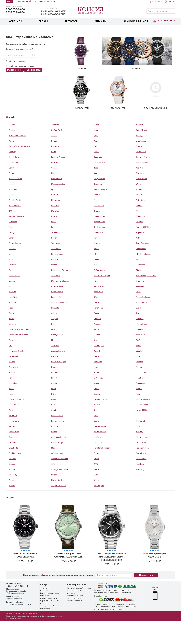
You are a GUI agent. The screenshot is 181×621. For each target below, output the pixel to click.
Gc (10, 270)
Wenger (97, 141)
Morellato (55, 211)
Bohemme (140, 216)
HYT (95, 238)
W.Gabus (139, 221)
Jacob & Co (98, 291)
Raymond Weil (15, 205)
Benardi (97, 351)
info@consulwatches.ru (15, 593)
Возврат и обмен (74, 598)
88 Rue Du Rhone (58, 130)
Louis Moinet (99, 205)
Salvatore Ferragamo (103, 448)
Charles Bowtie (100, 426)
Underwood (14, 431)
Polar (138, 394)
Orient (54, 329)
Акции (42, 606)
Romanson (13, 378)
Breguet (54, 367)
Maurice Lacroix (15, 178)
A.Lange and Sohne (59, 469)
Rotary (54, 227)
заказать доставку (110, 604)
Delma (96, 480)
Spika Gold (140, 200)
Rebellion (98, 184)
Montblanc (13, 189)
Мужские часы (14, 69)
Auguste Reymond (59, 302)
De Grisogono (99, 227)
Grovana (12, 340)
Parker (54, 238)
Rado (11, 308)
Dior (95, 264)
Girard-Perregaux (101, 189)
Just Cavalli (140, 421)
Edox (11, 259)
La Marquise (99, 345)
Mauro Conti (14, 421)
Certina (12, 130)
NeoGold (55, 308)
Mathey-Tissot (57, 415)
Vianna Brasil (141, 302)
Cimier (11, 254)
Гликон (96, 469)
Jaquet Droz (99, 232)
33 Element (56, 248)
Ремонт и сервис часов (49, 593)
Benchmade (141, 248)
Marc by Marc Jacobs (60, 281)
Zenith (11, 227)
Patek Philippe (57, 442)
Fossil (53, 404)
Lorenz (96, 367)
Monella (139, 124)
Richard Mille (99, 162)
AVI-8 (138, 238)
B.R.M (96, 297)
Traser (96, 453)
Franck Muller (99, 216)
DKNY (53, 394)
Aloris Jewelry (142, 162)
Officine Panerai (58, 453)
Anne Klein (140, 334)
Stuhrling (140, 351)
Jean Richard (14, 404)
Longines (12, 238)
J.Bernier (12, 442)
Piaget (11, 194)
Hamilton (140, 318)
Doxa (96, 340)
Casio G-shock (57, 286)
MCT (96, 254)
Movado (12, 291)
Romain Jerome (57, 421)
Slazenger (140, 173)
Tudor (96, 146)
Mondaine (98, 361)
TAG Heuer (13, 211)
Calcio (96, 356)
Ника (96, 130)
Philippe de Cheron (59, 270)
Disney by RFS (57, 334)
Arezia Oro (56, 124)
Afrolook (12, 458)
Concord (54, 259)
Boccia (138, 345)
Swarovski (55, 275)
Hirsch (96, 458)
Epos (53, 189)
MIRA (53, 221)
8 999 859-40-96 (15, 12)
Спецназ (97, 318)
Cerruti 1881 (141, 453)
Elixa (53, 448)
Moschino (55, 205)
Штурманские (57, 254)
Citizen (54, 431)
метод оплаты (126, 593)
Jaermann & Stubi (16, 351)
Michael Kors (56, 178)
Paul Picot (140, 464)
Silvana (139, 146)
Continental (141, 383)
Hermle (54, 173)
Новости (56, 606)
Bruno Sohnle (57, 291)
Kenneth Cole (57, 297)
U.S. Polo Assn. (142, 404)
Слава (96, 313)
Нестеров (55, 200)
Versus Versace (100, 431)
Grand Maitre (14, 437)
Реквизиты (44, 595)
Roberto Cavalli (142, 448)
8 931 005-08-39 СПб (53, 14)
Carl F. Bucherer (15, 157)
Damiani (54, 324)
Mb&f (96, 281)
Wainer (139, 184)
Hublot (54, 378)
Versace (97, 404)
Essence (139, 361)
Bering (54, 141)
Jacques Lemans (58, 351)
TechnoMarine (57, 232)
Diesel (54, 399)
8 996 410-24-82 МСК (53, 11)
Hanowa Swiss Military (18, 334)
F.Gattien (139, 378)
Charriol (12, 248)
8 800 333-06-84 (15, 9)
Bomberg (140, 469)
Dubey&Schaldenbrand (19, 329)
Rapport (12, 426)
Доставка (71, 593)
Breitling (12, 151)
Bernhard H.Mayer (143, 227)
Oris (10, 345)
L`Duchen (55, 426)
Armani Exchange (143, 297)
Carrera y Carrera (101, 399)
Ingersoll (140, 281)
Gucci (96, 474)
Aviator (12, 361)
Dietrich (54, 356)
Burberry (55, 146)
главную (22, 61)
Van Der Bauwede (16, 216)
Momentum (141, 329)
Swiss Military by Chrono (146, 275)
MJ (137, 211)
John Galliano (14, 275)
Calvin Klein (141, 151)
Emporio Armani (58, 157)
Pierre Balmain (15, 243)
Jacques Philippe (143, 399)
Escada (54, 264)
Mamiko (12, 469)
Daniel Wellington (58, 361)
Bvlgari (54, 474)
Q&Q (96, 135)
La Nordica (98, 378)
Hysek (11, 394)
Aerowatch (13, 367)
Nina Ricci (13, 297)
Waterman (55, 243)
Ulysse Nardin (57, 480)
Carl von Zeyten (143, 157)
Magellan (13, 383)
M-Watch (97, 437)
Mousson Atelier (58, 184)
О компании (45, 588)
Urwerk (97, 243)
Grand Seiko (141, 442)
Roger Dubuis (99, 221)
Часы (9, 1)
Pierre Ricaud (141, 178)
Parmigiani (13, 356)
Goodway (13, 474)
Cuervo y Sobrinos (16, 399)
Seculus (139, 194)
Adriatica (139, 168)
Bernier (12, 485)
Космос (139, 189)
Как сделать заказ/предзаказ (79, 588)
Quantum (97, 421)
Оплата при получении (76, 590)
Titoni (138, 270)
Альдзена (140, 286)
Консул (91, 10)
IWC (53, 464)
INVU (96, 464)
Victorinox (13, 221)
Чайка (96, 168)
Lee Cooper (141, 372)
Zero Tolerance (142, 243)
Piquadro (140, 232)
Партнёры (44, 603)
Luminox (12, 281)
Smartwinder (141, 141)
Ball (137, 259)
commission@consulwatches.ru (18, 604)
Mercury (139, 431)
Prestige (139, 135)
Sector (11, 313)
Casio (53, 151)
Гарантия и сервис (74, 601)
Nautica (97, 394)
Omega (12, 232)
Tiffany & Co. (99, 270)
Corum (11, 168)
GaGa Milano (141, 130)
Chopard (55, 372)
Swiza (96, 410)
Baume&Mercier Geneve (19, 146)
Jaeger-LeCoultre (58, 485)
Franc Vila (13, 372)
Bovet (96, 248)
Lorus (138, 356)
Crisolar (54, 313)
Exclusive (13, 415)
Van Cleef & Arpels (102, 275)
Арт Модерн (99, 485)
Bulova (96, 173)
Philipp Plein (141, 324)
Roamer (97, 211)
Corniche (55, 410)
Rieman (12, 124)
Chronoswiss (14, 162)
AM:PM (96, 329)
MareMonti (98, 308)
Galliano (12, 264)
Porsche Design (15, 200)
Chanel (96, 259)
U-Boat (96, 124)
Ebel (53, 340)
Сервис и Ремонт (47, 1)
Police (96, 302)
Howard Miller (142, 410)
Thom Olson (99, 442)
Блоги (49, 606)
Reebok (139, 388)
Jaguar (96, 383)
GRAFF (96, 151)
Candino (12, 324)
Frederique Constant (17, 135)
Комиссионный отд (26, 1)
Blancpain (98, 157)
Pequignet (98, 324)
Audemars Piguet (58, 437)
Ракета (54, 216)
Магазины (44, 590)
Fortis (96, 415)
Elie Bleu (140, 308)
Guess (53, 168)
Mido (11, 286)
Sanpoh (54, 318)
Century (139, 205)
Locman (97, 334)
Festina (97, 200)
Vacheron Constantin (59, 458)
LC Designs (140, 264)
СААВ (138, 291)
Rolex (53, 388)
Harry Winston (99, 178)
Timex (96, 388)
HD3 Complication (143, 254)
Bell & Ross (99, 286)
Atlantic (54, 135)
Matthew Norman (143, 437)
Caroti (11, 480)
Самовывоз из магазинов (77, 595)
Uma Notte (13, 448)
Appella (97, 194)
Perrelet (12, 302)
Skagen (139, 367)
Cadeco (12, 464)
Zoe (137, 313)
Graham (54, 162)
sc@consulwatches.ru (14, 598)
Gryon (96, 372)
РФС (138, 340)
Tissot (11, 318)
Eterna (11, 173)
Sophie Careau (15, 453)
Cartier (54, 383)
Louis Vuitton (141, 458)
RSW (138, 426)
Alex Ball (55, 345)
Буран (11, 410)
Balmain (54, 194)
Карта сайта (45, 608)
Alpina (11, 141)
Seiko (11, 388)
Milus (11, 184)
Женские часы (33, 69)
